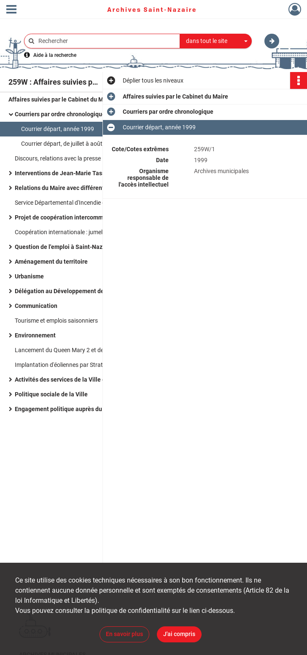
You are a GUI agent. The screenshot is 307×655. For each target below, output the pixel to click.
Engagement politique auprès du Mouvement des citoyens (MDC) (99, 409)
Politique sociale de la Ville (51, 394)
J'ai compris (179, 634)
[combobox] (216, 41)
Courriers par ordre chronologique (60, 114)
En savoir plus (124, 634)
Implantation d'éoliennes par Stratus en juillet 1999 (80, 364)
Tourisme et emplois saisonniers (56, 320)
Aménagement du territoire (51, 261)
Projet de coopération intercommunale (66, 217)
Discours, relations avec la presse (58, 158)
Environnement (35, 335)
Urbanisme (29, 276)
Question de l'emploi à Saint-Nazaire (64, 246)
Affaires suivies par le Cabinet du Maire (61, 99)
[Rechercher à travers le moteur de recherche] (106, 41)
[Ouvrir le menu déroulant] (11, 10)
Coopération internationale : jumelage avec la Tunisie (83, 232)
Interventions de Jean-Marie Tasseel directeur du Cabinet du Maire (99, 173)
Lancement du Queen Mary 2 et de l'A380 (68, 350)
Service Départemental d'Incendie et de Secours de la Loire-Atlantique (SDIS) (99, 202)
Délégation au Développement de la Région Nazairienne (90, 291)
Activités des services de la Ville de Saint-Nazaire (81, 379)
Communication (36, 305)
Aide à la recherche (54, 55)
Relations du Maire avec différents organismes (77, 187)
